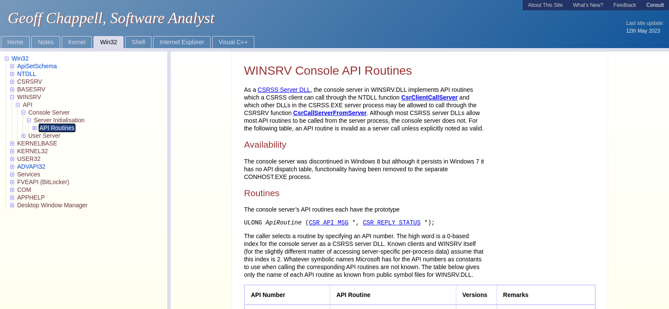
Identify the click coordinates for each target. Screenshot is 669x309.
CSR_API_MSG (328, 222)
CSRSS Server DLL (284, 89)
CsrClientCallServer (429, 97)
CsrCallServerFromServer (330, 112)
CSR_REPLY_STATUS (391, 222)
